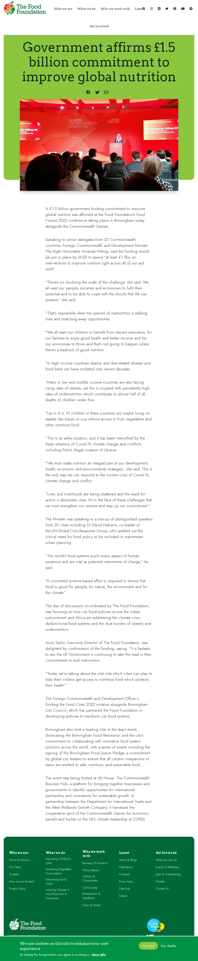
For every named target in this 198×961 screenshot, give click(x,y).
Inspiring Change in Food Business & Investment (57, 894)
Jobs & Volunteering (168, 874)
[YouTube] (182, 8)
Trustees (14, 874)
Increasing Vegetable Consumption (58, 871)
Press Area (125, 881)
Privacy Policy (17, 889)
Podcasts (124, 874)
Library (123, 896)
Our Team (15, 867)
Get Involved (166, 853)
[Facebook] (174, 8)
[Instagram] (151, 8)
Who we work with (94, 854)
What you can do (166, 860)
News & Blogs (128, 860)
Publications (126, 867)
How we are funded (21, 881)
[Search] (144, 8)
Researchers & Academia (91, 896)
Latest (124, 853)
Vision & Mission (19, 860)
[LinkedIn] (159, 8)
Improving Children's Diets (58, 861)
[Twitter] (167, 8)
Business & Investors (95, 863)
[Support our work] (191, 8)
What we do (55, 853)
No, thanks (168, 946)
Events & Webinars (167, 867)
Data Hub (124, 889)
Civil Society (90, 888)
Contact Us (162, 889)
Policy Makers (91, 870)
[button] (63, 8)
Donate (160, 881)
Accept (148, 946)
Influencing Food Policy (56, 881)
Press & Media (92, 905)
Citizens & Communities (90, 878)
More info (99, 955)
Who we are (18, 853)
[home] (24, 8)
